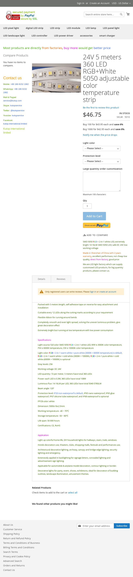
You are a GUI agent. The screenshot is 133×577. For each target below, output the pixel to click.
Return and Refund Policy (17, 538)
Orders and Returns (14, 565)
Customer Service (12, 529)
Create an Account (99, 3)
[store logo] (20, 15)
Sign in (93, 291)
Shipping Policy (11, 533)
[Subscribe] (122, 525)
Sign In (80, 3)
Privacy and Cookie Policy (16, 556)
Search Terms (10, 551)
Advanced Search (12, 560)
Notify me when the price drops (100, 134)
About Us (8, 524)
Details (41, 279)
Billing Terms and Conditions (18, 547)
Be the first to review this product (101, 107)
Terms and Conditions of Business (21, 542)
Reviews (61, 279)
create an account (107, 291)
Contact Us (9, 570)
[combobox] (104, 14)
